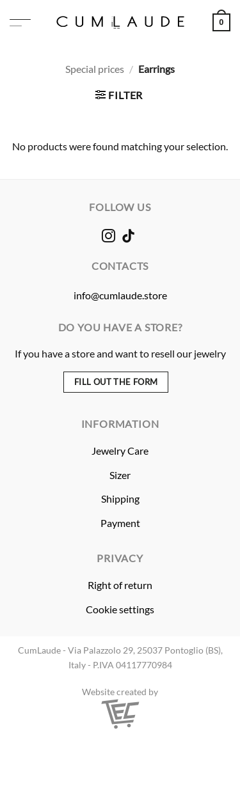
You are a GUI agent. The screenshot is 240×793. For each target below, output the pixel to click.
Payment (120, 523)
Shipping (120, 498)
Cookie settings (120, 609)
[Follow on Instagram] (108, 237)
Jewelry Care (120, 450)
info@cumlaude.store (120, 295)
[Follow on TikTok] (128, 237)
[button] (20, 22)
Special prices (94, 69)
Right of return (120, 585)
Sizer (120, 475)
